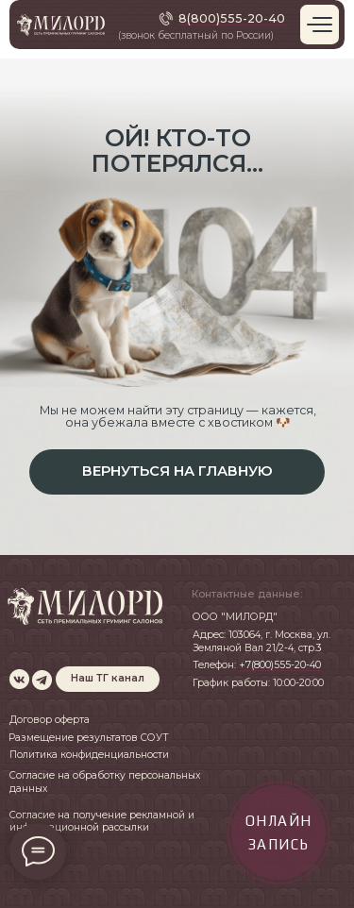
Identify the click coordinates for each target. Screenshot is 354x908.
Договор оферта (49, 720)
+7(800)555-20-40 (280, 665)
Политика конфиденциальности (89, 754)
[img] (19, 679)
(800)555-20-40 (236, 18)
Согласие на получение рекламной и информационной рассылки (101, 821)
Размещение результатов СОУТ (88, 737)
